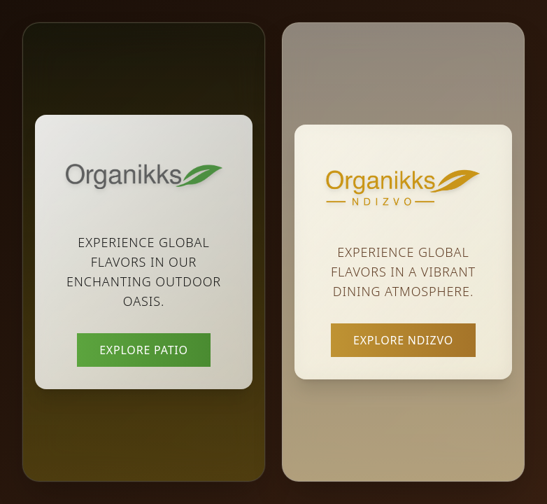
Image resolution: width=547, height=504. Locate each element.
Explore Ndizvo (403, 340)
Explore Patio (143, 350)
